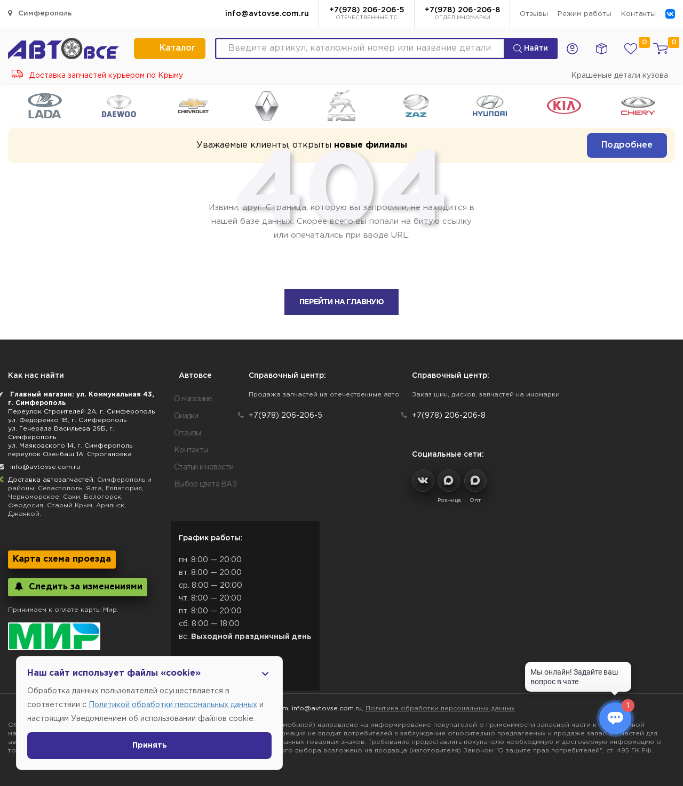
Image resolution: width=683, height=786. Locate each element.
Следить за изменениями (77, 586)
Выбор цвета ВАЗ (205, 484)
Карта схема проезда (62, 559)
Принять (149, 745)
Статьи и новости (203, 467)
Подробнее (627, 145)
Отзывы (534, 14)
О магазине (193, 399)
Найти (530, 48)
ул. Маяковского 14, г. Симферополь (70, 446)
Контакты (638, 14)
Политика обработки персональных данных (440, 708)
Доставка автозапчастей (50, 480)
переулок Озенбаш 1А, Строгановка (70, 454)
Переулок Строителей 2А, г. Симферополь (81, 412)
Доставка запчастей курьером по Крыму (97, 75)
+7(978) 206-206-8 (462, 14)
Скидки (186, 416)
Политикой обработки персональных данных (173, 705)
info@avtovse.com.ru (267, 14)
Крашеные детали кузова (619, 75)
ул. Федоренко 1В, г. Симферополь (67, 420)
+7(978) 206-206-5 (366, 14)
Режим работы (584, 14)
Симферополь (40, 13)
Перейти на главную (341, 302)
